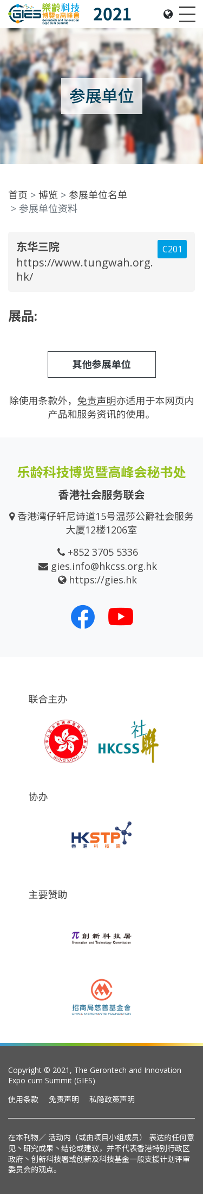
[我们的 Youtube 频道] (120, 616)
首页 (18, 194)
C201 (172, 249)
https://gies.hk (103, 579)
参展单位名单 (98, 194)
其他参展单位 (102, 364)
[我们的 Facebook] (82, 616)
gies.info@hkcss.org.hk (104, 566)
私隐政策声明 (112, 1099)
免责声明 (64, 1099)
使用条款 (23, 1099)
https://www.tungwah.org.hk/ (84, 269)
